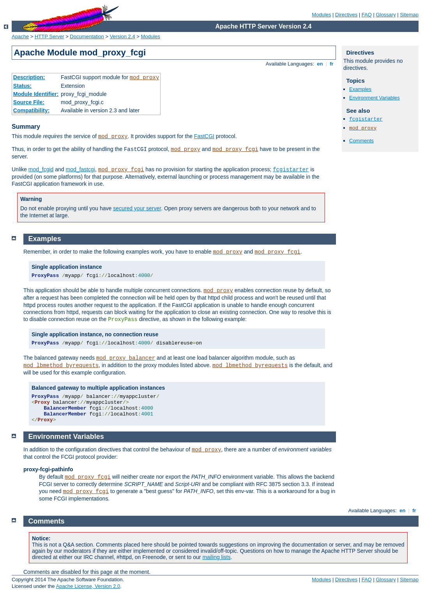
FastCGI (204, 136)
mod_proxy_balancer (125, 358)
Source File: (28, 102)
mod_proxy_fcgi (235, 149)
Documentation (87, 36)
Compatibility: (31, 110)
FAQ (367, 15)
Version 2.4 (122, 36)
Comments (361, 141)
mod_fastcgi (80, 169)
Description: (29, 77)
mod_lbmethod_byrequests (61, 365)
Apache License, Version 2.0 (88, 586)
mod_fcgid (41, 169)
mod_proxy (144, 78)
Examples (360, 89)
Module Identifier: (36, 94)
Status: (22, 86)
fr (332, 64)
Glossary (386, 15)
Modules (321, 15)
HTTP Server (49, 36)
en (320, 64)
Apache (20, 36)
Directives (346, 15)
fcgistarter (291, 170)
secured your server (137, 208)
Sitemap (409, 15)
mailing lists (216, 557)
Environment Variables (374, 98)
